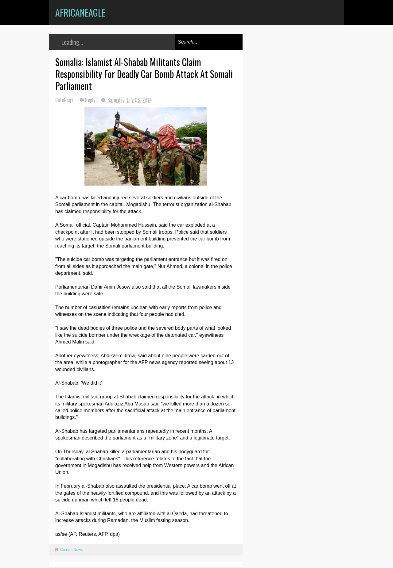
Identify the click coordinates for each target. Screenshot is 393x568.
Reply (90, 100)
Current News (71, 549)
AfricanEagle (80, 12)
